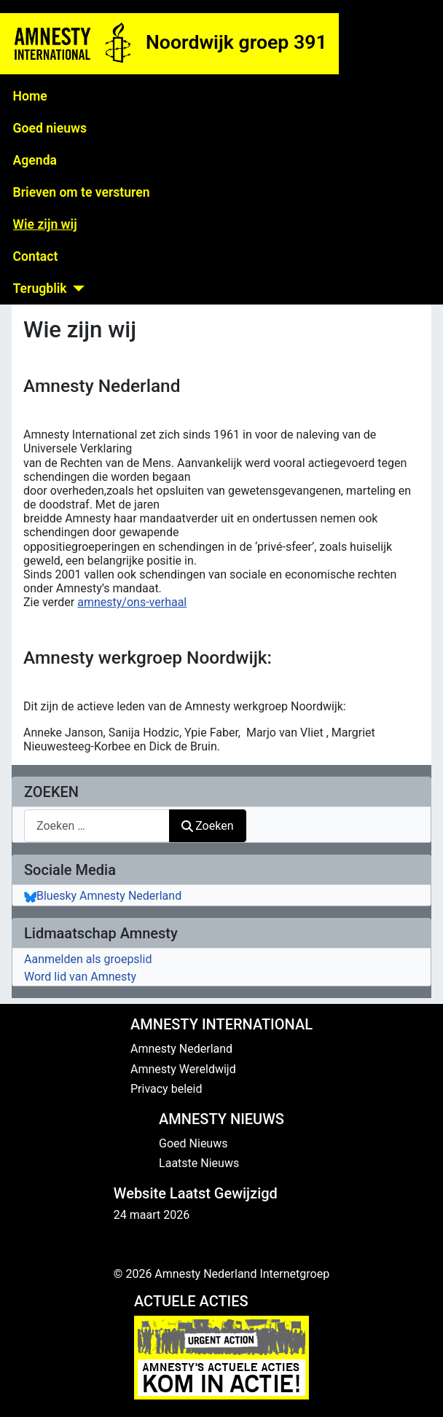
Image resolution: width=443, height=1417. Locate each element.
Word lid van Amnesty (80, 977)
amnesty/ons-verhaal (132, 602)
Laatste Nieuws (199, 1163)
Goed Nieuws (193, 1143)
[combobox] (97, 825)
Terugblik (40, 288)
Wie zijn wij (45, 224)
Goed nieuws (50, 128)
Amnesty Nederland (181, 1049)
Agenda (35, 160)
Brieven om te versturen (81, 192)
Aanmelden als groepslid (88, 959)
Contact (35, 256)
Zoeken (207, 826)
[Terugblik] (76, 288)
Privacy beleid (166, 1089)
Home (30, 96)
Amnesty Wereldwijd (183, 1069)
